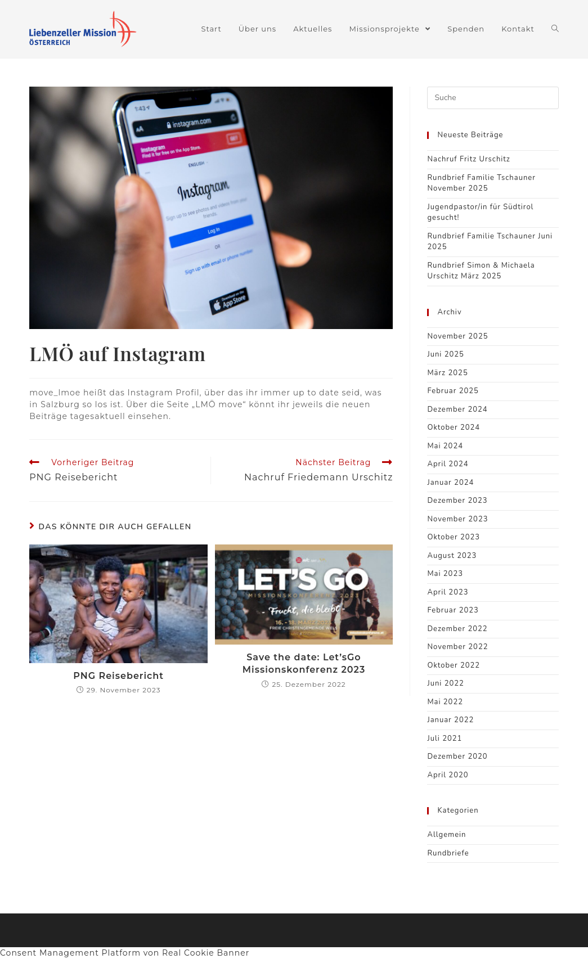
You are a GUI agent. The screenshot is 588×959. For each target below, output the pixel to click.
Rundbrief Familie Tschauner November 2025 (481, 183)
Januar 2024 (450, 483)
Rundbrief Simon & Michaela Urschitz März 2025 (481, 271)
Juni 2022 (445, 683)
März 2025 (447, 373)
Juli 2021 (444, 738)
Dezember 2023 (457, 501)
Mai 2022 (445, 702)
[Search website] (555, 29)
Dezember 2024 (457, 409)
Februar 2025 (452, 391)
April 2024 (447, 464)
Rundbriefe (448, 853)
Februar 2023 (452, 610)
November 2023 (457, 519)
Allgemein (446, 835)
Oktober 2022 (453, 665)
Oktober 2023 (453, 537)
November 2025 (457, 336)
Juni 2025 (445, 354)
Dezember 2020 (457, 756)
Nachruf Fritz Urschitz (468, 159)
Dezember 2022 (457, 629)
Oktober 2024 (453, 427)
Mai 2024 (445, 446)
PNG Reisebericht (118, 675)
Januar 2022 (450, 720)
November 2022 (457, 647)
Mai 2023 (445, 574)
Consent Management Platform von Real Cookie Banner (124, 953)
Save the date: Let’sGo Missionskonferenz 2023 (304, 663)
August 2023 (452, 556)
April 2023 (447, 592)
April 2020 (447, 775)
